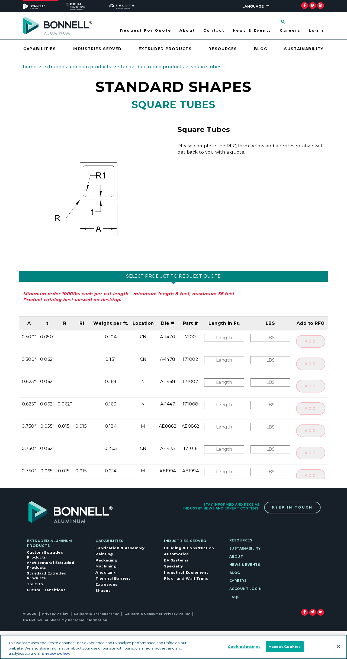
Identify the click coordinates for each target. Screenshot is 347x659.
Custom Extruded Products (45, 554)
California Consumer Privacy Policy (157, 614)
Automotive (176, 554)
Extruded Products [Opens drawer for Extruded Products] (165, 49)
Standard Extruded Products (47, 575)
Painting (104, 554)
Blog (261, 49)
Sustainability (304, 49)
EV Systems (176, 560)
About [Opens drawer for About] (187, 30)
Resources (222, 49)
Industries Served (185, 541)
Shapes (103, 591)
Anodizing (106, 572)
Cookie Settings (244, 646)
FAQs (234, 597)
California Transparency (96, 614)
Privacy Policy (55, 614)
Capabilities (109, 541)
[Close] (338, 646)
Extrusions (106, 584)
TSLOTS (35, 584)
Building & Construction (189, 548)
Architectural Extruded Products (51, 565)
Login (316, 30)
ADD (311, 341)
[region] (173, 647)
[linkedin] (320, 5)
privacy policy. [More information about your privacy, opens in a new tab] (56, 653)
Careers (290, 30)
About (236, 556)
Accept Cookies (285, 646)
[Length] (224, 338)
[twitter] (312, 5)
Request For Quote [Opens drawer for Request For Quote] (145, 30)
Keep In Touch (292, 507)
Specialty (173, 566)
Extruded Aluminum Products (49, 543)
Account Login (245, 589)
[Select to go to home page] (57, 25)
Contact (213, 30)
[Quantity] (270, 338)
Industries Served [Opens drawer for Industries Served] (97, 49)
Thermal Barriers (113, 578)
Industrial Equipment (186, 572)
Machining (106, 566)
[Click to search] (283, 22)
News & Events (252, 30)
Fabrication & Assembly (120, 548)
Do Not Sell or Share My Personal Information (65, 620)
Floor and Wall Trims (186, 578)
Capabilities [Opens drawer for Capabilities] (39, 49)
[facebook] (304, 5)
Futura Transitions (46, 590)
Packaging (106, 560)
